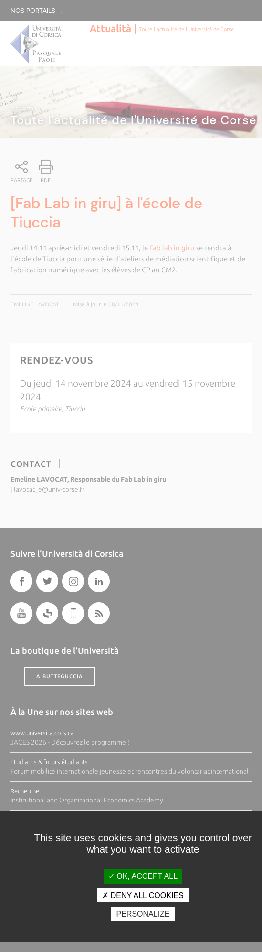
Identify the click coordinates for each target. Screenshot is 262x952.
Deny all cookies (142, 895)
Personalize (142, 914)
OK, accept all (143, 876)
